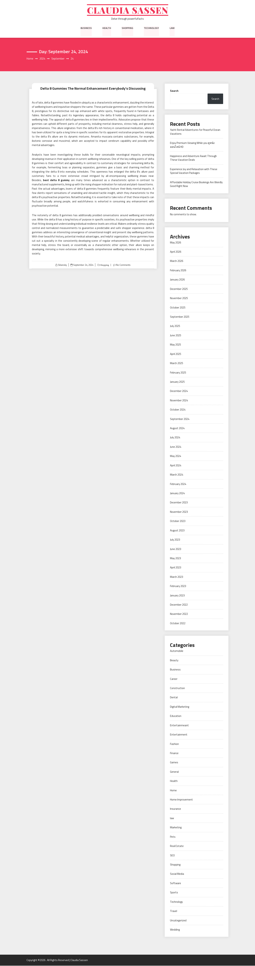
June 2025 (175, 336)
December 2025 (179, 289)
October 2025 (177, 308)
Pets (172, 837)
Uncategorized (178, 921)
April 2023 (175, 568)
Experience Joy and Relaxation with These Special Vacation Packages (193, 171)
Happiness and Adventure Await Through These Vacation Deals (193, 158)
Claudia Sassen (127, 10)
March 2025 (176, 363)
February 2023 (178, 586)
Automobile (176, 651)
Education (175, 716)
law (172, 28)
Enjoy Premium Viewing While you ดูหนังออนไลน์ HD (192, 145)
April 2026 (175, 252)
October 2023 (177, 521)
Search (174, 91)
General (174, 772)
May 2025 (175, 345)
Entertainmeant (179, 726)
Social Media (177, 874)
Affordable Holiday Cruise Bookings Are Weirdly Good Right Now (196, 184)
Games (174, 763)
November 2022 (179, 614)
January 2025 (177, 382)
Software (175, 883)
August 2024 (177, 428)
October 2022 (177, 624)
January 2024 (177, 494)
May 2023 (175, 559)
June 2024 (175, 447)
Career (173, 679)
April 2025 (175, 354)
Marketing (176, 828)
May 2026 (175, 243)
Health (106, 28)
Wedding (175, 930)
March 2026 (176, 261)
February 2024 (178, 484)
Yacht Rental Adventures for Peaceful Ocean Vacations (195, 132)
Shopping (127, 28)
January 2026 (177, 280)
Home (173, 790)
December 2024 (179, 391)
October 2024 (177, 410)
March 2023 (176, 577)
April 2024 (175, 466)
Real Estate (177, 846)
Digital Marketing (179, 707)
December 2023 (179, 503)
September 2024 (179, 419)
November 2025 (179, 298)
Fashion (174, 744)
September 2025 (179, 317)
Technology (151, 28)
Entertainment (178, 735)
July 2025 (175, 326)
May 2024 (175, 456)
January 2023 (177, 596)
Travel (173, 911)
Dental (174, 698)
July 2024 (175, 438)
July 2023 (175, 540)
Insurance (175, 809)
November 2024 (179, 401)
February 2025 (178, 373)
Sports (174, 893)
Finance (174, 753)
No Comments (123, 265)
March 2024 (176, 475)
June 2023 (175, 549)
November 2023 (179, 512)
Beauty (174, 661)
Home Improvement (181, 800)
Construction (177, 688)
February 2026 (178, 271)
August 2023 (177, 531)
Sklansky (62, 265)
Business (86, 28)
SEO (172, 855)
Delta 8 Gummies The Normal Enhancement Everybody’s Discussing (93, 88)
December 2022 (179, 605)
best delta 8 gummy (56, 180)
